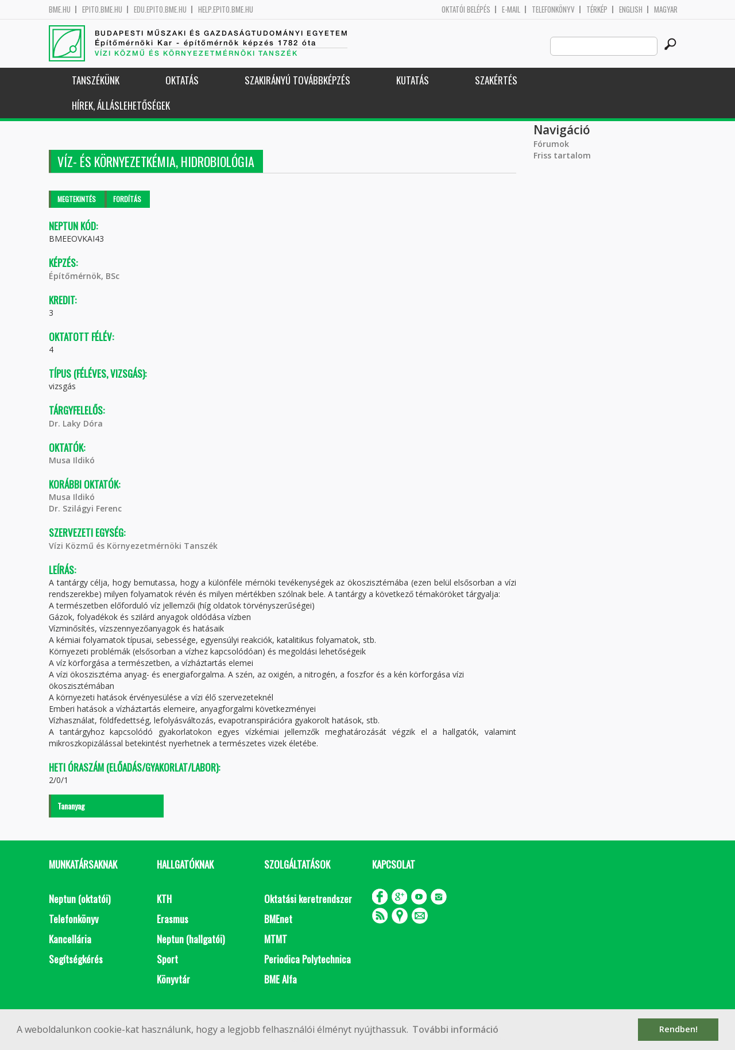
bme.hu (60, 9)
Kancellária (70, 939)
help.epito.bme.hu (225, 9)
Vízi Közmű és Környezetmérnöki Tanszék (133, 545)
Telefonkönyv (553, 9)
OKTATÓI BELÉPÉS (466, 9)
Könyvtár (173, 979)
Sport (167, 959)
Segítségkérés (76, 959)
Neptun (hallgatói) (191, 939)
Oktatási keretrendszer (308, 899)
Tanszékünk (95, 80)
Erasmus (172, 919)
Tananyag (71, 806)
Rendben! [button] (678, 1029)
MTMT (275, 939)
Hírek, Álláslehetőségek (121, 105)
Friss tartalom (562, 155)
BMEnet (278, 919)
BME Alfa (280, 979)
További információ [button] (455, 1029)
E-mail (511, 9)
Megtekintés (76, 199)
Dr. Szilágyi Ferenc (85, 508)
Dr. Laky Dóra (76, 423)
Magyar (666, 9)
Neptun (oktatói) (79, 899)
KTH (164, 899)
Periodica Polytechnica (307, 959)
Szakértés (496, 80)
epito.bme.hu (102, 9)
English (631, 9)
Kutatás (412, 80)
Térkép (597, 9)
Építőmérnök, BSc (84, 275)
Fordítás (127, 199)
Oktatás (182, 80)
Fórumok (551, 143)
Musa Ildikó (72, 460)
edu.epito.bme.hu (160, 9)
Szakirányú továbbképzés (297, 80)
